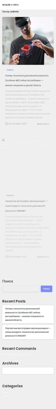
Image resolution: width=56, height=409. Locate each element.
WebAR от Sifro (10, 4)
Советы (6, 395)
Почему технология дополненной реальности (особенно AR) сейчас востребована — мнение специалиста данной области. (27, 80)
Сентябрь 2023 (12, 370)
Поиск (7, 281)
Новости (6, 392)
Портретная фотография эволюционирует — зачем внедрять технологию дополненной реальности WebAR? (28, 332)
